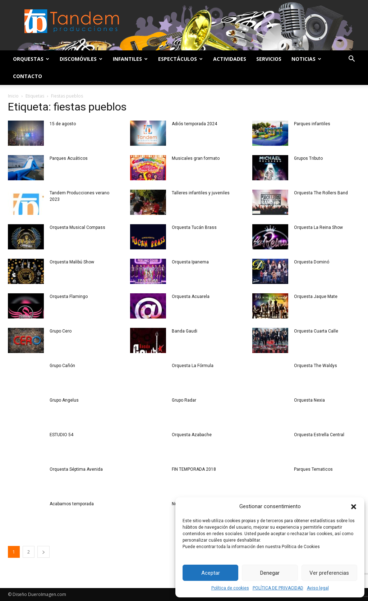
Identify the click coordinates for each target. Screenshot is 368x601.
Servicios (268, 58)
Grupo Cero (61, 331)
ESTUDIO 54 (61, 434)
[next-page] (43, 552)
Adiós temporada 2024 (194, 123)
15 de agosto (63, 123)
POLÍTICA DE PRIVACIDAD (278, 588)
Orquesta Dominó (311, 262)
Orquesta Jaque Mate (315, 296)
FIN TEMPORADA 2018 (194, 469)
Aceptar (210, 573)
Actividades (229, 58)
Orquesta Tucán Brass (194, 227)
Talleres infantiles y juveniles (201, 192)
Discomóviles (81, 58)
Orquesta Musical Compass (77, 227)
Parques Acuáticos (69, 158)
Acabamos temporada (72, 503)
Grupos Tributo (308, 158)
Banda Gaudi (184, 331)
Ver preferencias (329, 573)
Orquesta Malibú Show (72, 262)
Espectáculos (180, 58)
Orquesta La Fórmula (192, 365)
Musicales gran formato (196, 158)
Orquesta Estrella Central (319, 434)
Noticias (306, 58)
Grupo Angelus (64, 400)
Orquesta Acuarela (191, 296)
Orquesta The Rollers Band (321, 192)
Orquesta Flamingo (69, 296)
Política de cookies (230, 588)
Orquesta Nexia (309, 400)
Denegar (270, 573)
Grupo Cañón (62, 365)
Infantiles (130, 58)
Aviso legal (318, 588)
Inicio (13, 96)
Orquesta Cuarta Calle (316, 331)
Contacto (27, 76)
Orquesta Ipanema (190, 262)
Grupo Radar (184, 400)
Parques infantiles (312, 123)
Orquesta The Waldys (315, 365)
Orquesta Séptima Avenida (76, 469)
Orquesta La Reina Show (318, 227)
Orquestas (31, 58)
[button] (353, 506)
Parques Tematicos (313, 469)
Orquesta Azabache (192, 434)
